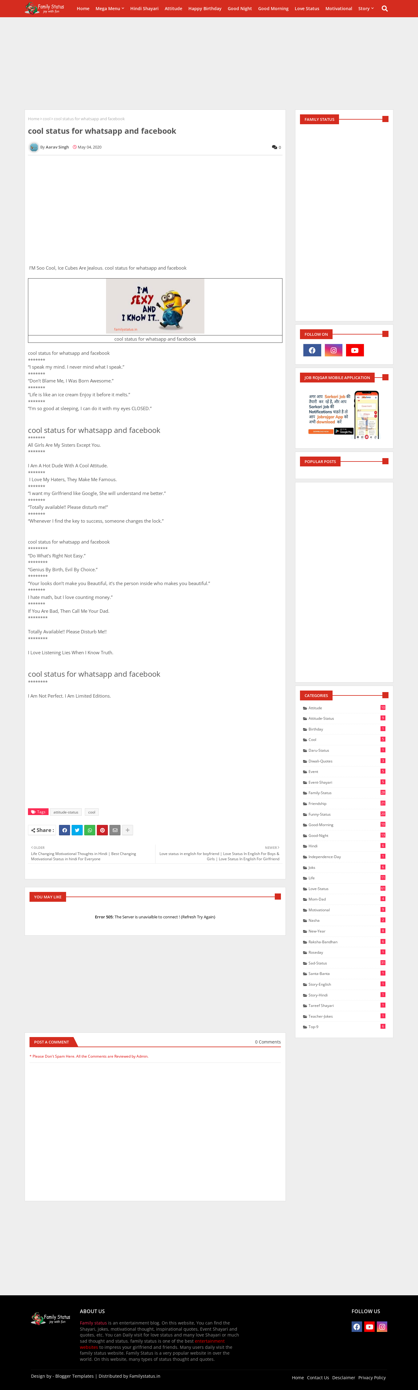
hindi (347, 846)
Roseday (347, 952)
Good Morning (273, 8)
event (347, 771)
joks (347, 867)
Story (364, 8)
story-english (347, 984)
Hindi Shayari (144, 8)
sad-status (347, 963)
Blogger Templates (74, 1376)
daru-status (347, 750)
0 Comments (268, 1042)
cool (46, 118)
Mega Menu (108, 8)
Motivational (338, 8)
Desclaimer (343, 1377)
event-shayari (347, 782)
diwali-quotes (347, 761)
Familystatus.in (144, 1376)
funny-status (347, 814)
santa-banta (347, 973)
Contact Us (318, 1377)
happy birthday (205, 8)
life (347, 878)
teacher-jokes (347, 1016)
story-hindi (347, 995)
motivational (347, 910)
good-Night (347, 835)
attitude (347, 708)
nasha (347, 920)
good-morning (347, 824)
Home (83, 8)
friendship (347, 803)
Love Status (307, 8)
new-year (347, 931)
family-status (347, 792)
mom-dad (347, 899)
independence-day (347, 856)
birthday (347, 729)
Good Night (240, 8)
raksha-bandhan (347, 941)
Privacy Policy (372, 1377)
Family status (93, 1323)
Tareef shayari (347, 1005)
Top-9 (347, 1026)
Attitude (173, 8)
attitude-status (65, 812)
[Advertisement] (209, 63)
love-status (347, 888)
